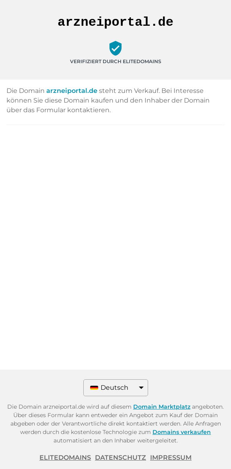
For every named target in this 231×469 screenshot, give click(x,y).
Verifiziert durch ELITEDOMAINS (115, 61)
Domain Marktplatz (161, 406)
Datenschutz (120, 457)
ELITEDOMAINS (65, 457)
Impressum (171, 457)
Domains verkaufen (182, 432)
